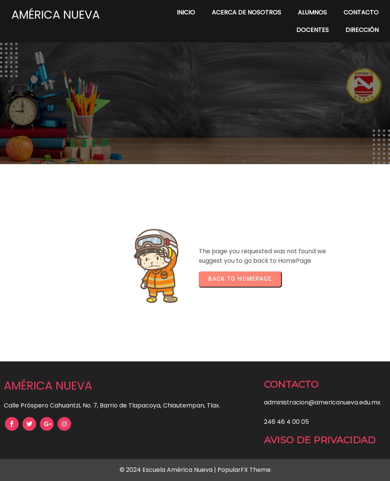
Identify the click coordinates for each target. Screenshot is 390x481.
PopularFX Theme (244, 469)
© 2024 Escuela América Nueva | (168, 469)
